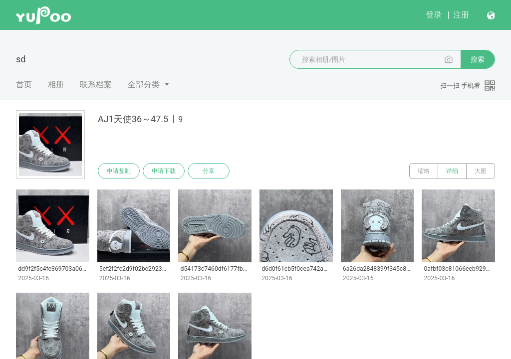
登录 (434, 14)
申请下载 (164, 171)
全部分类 (144, 84)
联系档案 (96, 84)
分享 (209, 171)
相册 (56, 84)
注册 (461, 14)
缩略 (424, 171)
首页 (24, 84)
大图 (481, 171)
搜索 (478, 59)
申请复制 (119, 171)
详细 (452, 171)
